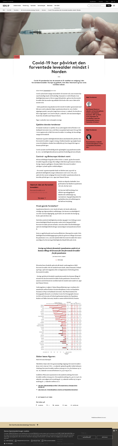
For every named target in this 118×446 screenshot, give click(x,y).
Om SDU (57, 5)
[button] (4, 440)
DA (112, 1)
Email (64, 399)
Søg (109, 5)
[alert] (59, 437)
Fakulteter (16, 10)
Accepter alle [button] (87, 437)
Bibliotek (49, 5)
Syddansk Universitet (8, 1)
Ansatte (101, 1)
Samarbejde (41, 5)
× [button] (116, 430)
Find (107, 1)
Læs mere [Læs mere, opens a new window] (6, 438)
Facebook (39, 399)
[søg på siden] (97, 5)
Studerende (93, 1)
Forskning (26, 5)
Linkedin (56, 399)
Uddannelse (17, 5)
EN (114, 1)
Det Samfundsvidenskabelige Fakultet (30, 10)
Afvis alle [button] (105, 437)
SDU (4, 10)
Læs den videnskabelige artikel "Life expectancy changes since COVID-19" (56, 380)
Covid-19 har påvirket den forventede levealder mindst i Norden (64, 10)
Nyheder (33, 5)
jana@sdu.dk (47, 84)
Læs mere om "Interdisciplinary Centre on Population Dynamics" (57, 383)
